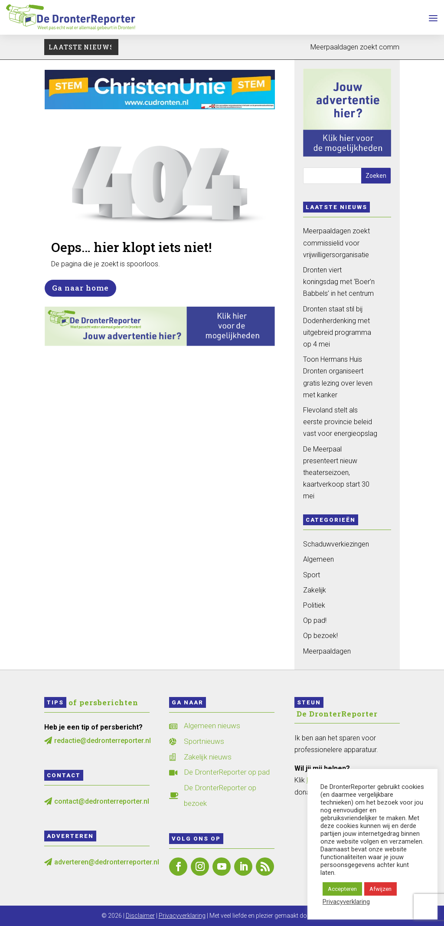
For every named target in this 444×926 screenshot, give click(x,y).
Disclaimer (140, 915)
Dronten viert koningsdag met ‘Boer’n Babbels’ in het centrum (339, 282)
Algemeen (318, 559)
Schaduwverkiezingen (336, 544)
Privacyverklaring (182, 915)
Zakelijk (314, 590)
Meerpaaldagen (327, 651)
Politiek (314, 605)
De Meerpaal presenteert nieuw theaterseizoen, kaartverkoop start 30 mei (336, 473)
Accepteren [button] (342, 889)
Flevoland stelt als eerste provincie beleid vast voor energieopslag (340, 422)
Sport (311, 575)
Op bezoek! (320, 636)
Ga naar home (80, 288)
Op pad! (314, 620)
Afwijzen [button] (380, 889)
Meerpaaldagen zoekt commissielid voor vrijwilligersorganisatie (336, 242)
